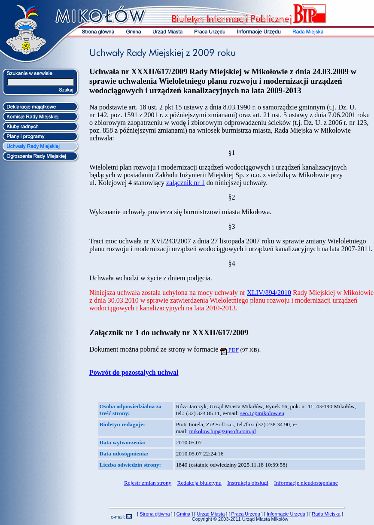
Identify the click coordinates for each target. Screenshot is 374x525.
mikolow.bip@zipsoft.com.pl (222, 431)
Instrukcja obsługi (247, 482)
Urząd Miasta (211, 513)
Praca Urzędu (245, 513)
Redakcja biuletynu (199, 482)
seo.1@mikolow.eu (262, 413)
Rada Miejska (326, 513)
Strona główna (155, 513)
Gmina (183, 513)
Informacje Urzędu (286, 513)
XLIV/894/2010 (269, 292)
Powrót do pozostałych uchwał (134, 372)
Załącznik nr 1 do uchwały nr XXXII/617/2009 (168, 332)
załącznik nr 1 (185, 182)
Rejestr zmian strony (147, 482)
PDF (229, 349)
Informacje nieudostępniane (306, 482)
